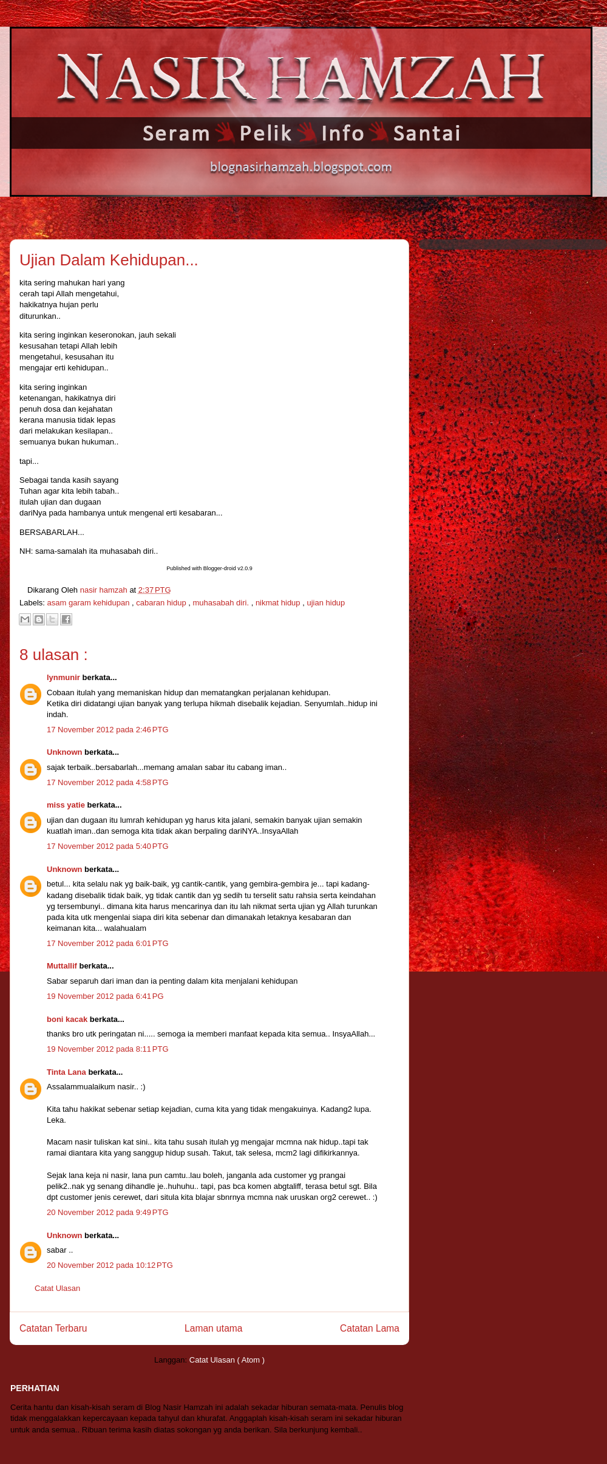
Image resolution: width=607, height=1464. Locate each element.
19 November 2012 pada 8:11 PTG (108, 1049)
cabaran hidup (162, 602)
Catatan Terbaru (53, 1328)
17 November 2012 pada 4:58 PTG (108, 782)
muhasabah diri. (222, 602)
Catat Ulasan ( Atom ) (227, 1359)
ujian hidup (326, 602)
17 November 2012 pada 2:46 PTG (108, 729)
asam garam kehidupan (89, 602)
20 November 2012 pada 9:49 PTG (108, 1212)
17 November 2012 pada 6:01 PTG (108, 943)
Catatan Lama (369, 1328)
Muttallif (63, 965)
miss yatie (67, 804)
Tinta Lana (67, 1072)
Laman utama (213, 1328)
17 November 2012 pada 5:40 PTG (108, 846)
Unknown (65, 752)
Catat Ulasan (57, 1288)
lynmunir (65, 677)
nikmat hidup (279, 602)
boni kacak (68, 1019)
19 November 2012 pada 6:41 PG (105, 996)
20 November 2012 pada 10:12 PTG (110, 1265)
